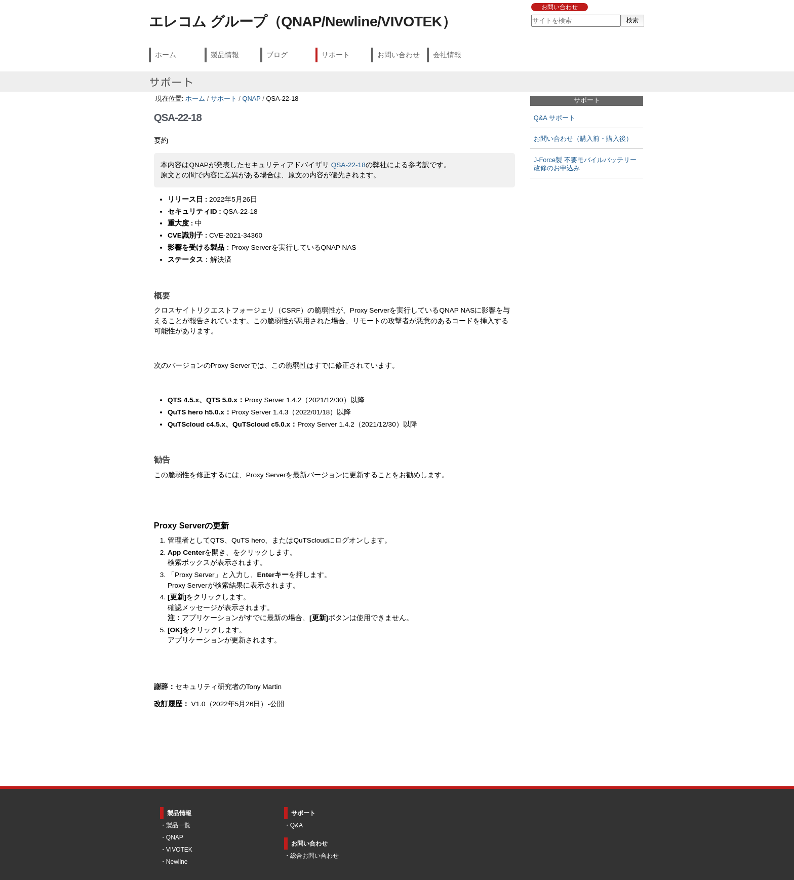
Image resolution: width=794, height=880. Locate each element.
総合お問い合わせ (314, 855)
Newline (177, 861)
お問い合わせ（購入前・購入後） (583, 138)
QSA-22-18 (348, 165)
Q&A (296, 825)
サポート (336, 55)
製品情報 (225, 55)
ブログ (277, 55)
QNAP (251, 98)
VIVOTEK (179, 849)
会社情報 (447, 55)
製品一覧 (178, 825)
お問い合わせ (559, 7)
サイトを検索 (530, 14)
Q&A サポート (554, 118)
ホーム (165, 55)
